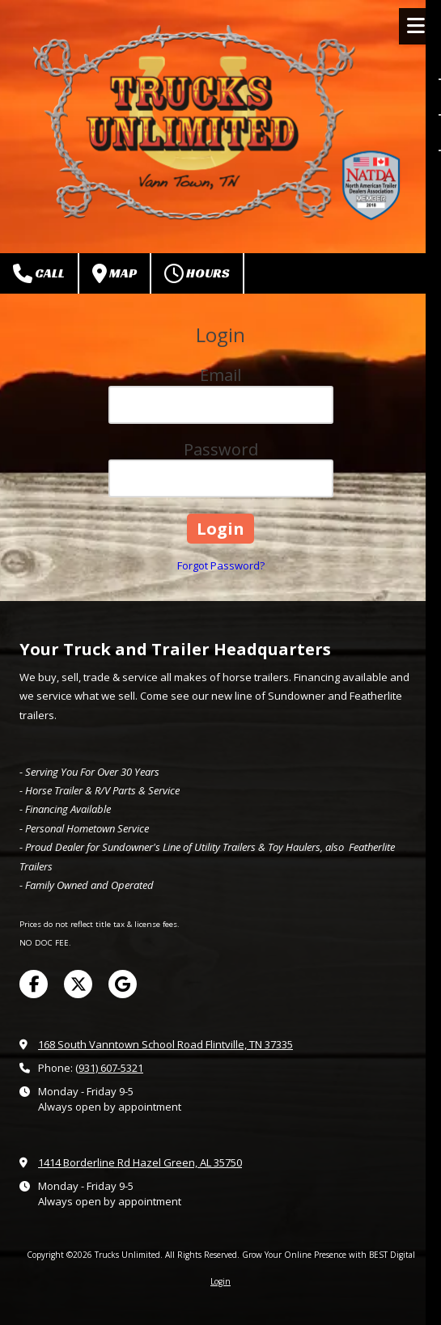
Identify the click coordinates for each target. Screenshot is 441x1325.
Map (114, 273)
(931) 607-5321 (109, 1067)
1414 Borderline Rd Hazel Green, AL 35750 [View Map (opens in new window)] (140, 1162)
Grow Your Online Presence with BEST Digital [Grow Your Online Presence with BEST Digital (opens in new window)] (328, 1254)
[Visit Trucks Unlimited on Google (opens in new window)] (122, 984)
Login (220, 1281)
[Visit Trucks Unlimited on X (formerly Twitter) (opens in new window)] (78, 984)
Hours (197, 273)
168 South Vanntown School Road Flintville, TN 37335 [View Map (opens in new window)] (165, 1044)
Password (221, 449)
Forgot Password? (221, 565)
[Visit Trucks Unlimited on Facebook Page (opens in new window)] (33, 984)
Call (39, 273)
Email (220, 375)
